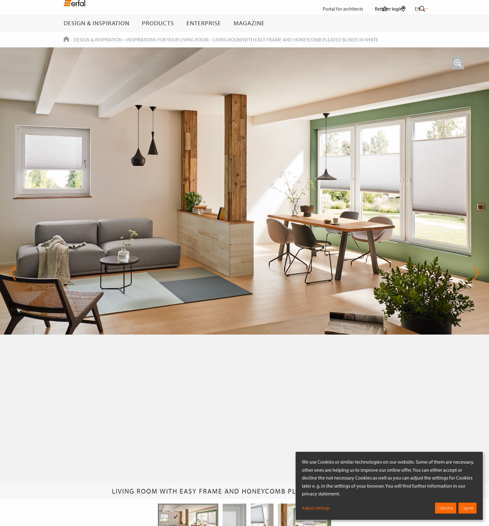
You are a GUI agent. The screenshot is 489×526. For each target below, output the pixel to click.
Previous (12, 273)
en (421, 9)
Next (476, 273)
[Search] (422, 23)
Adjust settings (316, 508)
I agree (467, 508)
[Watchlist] (384, 23)
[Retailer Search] (403, 23)
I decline (445, 508)
